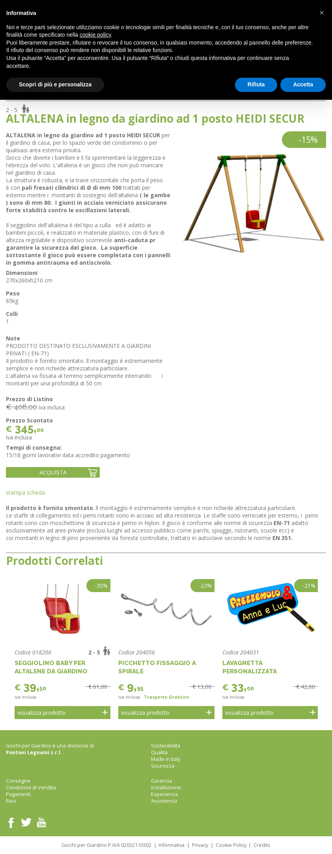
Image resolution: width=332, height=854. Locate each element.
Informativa (172, 845)
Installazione (166, 787)
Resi (11, 801)
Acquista (53, 472)
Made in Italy (165, 759)
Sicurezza (162, 765)
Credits (262, 845)
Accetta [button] (303, 84)
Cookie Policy (231, 845)
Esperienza (164, 794)
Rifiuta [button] (256, 84)
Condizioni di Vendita (31, 787)
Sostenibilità (165, 745)
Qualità (159, 752)
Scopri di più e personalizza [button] (55, 84)
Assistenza (164, 801)
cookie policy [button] (95, 35)
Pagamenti (18, 794)
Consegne (18, 780)
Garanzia (161, 780)
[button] (321, 12)
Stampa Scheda (25, 492)
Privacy (200, 845)
